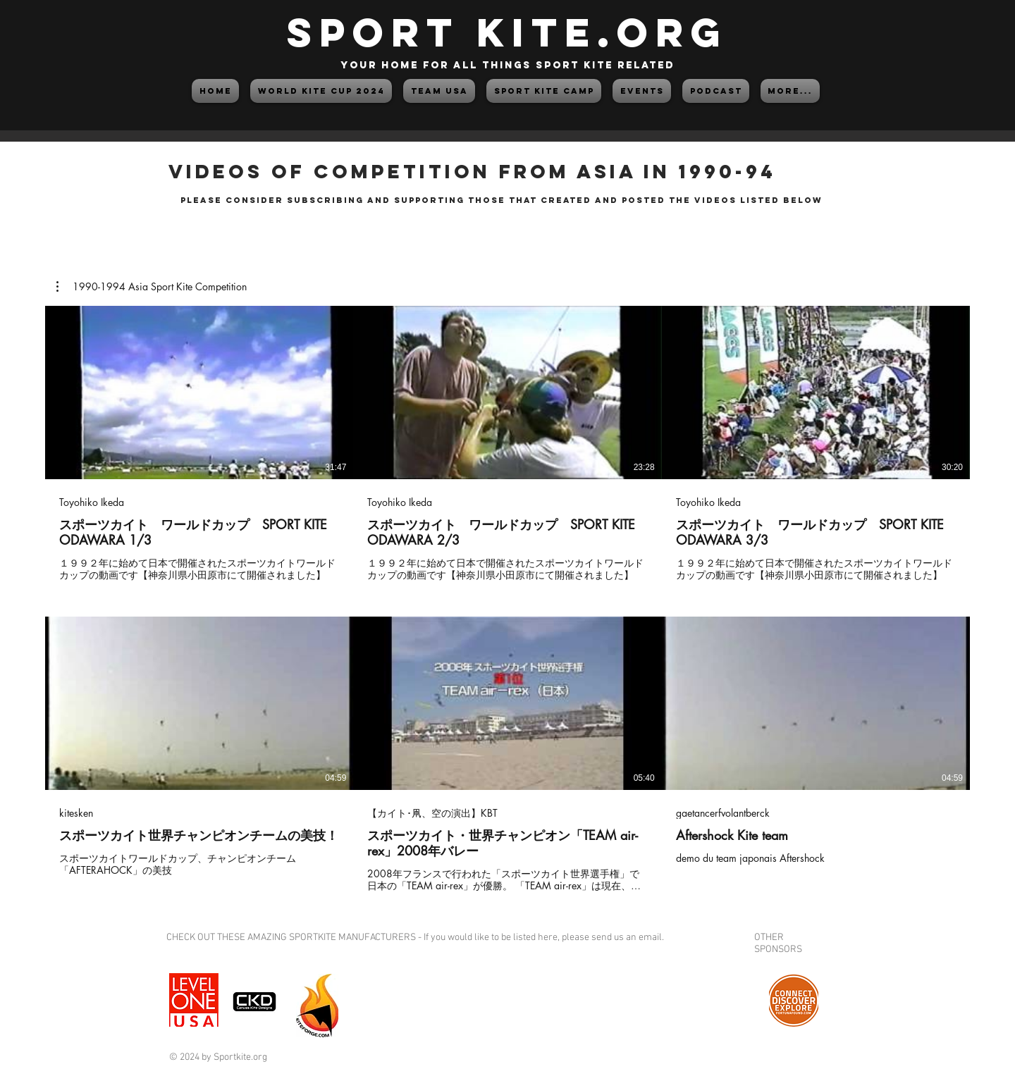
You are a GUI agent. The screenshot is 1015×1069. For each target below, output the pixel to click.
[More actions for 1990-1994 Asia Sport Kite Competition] (151, 286)
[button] (151, 286)
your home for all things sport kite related (507, 65)
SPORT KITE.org (507, 32)
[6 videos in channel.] (507, 599)
